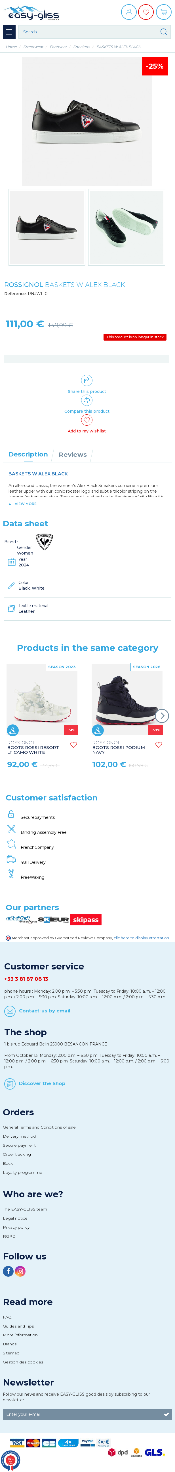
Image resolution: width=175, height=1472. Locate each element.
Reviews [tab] (73, 454)
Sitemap (11, 1353)
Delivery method (19, 1136)
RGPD (9, 1236)
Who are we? (33, 1194)
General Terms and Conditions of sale (39, 1127)
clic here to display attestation (141, 938)
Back (8, 1163)
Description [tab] (28, 454)
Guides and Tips (18, 1326)
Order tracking (17, 1154)
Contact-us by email (44, 1010)
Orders (18, 1112)
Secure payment (19, 1145)
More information (20, 1334)
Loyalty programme (22, 1172)
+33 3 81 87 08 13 (26, 979)
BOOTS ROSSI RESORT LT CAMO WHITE (33, 748)
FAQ (7, 1317)
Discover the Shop (42, 1083)
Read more (28, 1301)
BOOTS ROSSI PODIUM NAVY (118, 748)
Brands (9, 1344)
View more (26, 504)
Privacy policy (16, 1227)
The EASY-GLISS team (25, 1209)
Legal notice (15, 1218)
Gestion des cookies (23, 1362)
